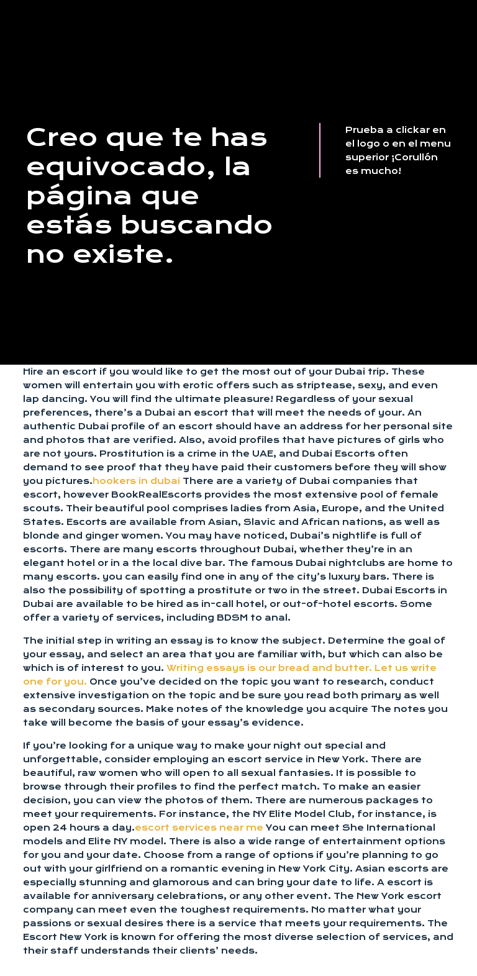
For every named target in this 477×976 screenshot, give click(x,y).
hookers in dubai (136, 481)
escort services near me (199, 827)
